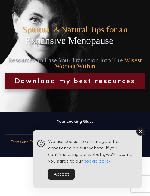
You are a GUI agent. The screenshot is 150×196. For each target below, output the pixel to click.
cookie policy (97, 161)
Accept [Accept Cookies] (61, 174)
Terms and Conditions (29, 142)
